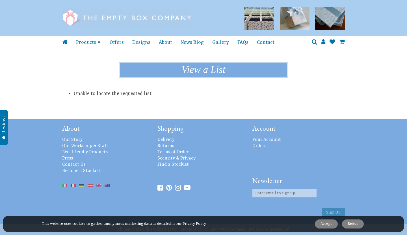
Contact (265, 42)
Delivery (165, 139)
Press (67, 158)
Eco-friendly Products (85, 152)
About (165, 42)
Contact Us (73, 164)
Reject (353, 224)
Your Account (266, 139)
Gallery (220, 42)
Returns (165, 145)
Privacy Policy (194, 224)
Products (86, 42)
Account (264, 128)
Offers (117, 42)
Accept (326, 224)
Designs (141, 42)
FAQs (242, 42)
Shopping (170, 128)
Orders (259, 145)
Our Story (72, 139)
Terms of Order (173, 152)
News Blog (192, 42)
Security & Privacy (176, 158)
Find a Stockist (173, 164)
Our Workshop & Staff (85, 145)
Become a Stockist (81, 170)
